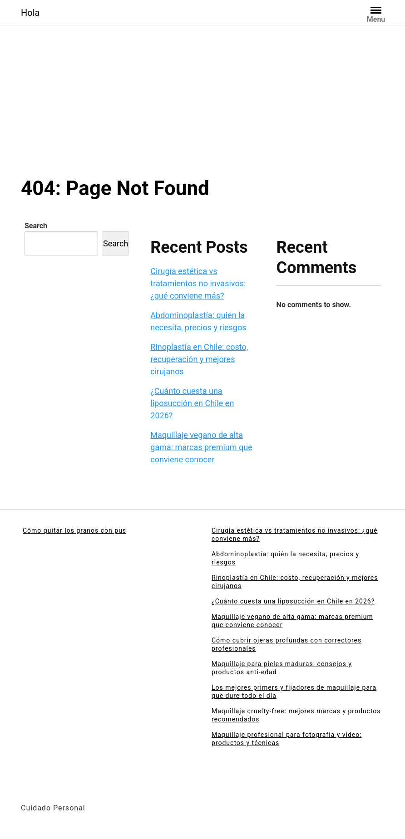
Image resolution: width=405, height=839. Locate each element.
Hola (30, 12)
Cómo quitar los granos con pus (74, 530)
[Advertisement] (202, 108)
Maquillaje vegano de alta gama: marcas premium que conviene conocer (201, 447)
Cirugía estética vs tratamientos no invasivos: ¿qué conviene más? (198, 283)
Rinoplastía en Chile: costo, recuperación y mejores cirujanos (199, 359)
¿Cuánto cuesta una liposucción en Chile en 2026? (192, 403)
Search (36, 225)
